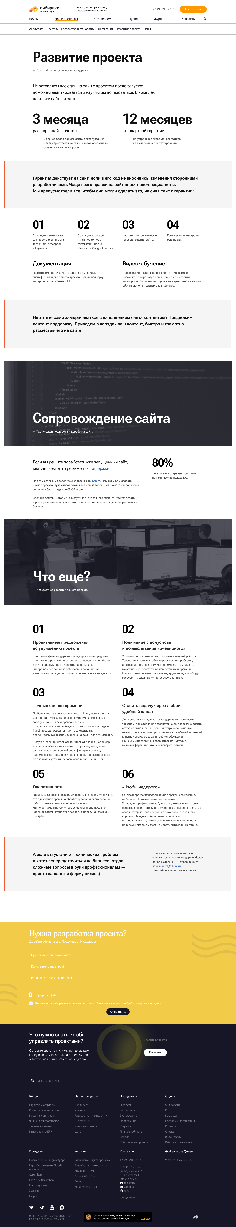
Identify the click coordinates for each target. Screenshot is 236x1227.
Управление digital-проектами (93, 1160)
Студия (133, 18)
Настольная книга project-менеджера (58, 1059)
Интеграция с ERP (40, 1131)
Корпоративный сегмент (45, 1110)
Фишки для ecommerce (44, 1121)
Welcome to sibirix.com (179, 1160)
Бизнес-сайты (128, 1115)
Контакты (188, 18)
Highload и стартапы (42, 1105)
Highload (125, 1105)
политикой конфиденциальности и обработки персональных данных (124, 1003)
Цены (147, 29)
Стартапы (126, 1126)
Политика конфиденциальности (47, 1218)
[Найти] (32, 1080)
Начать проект (193, 9)
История (170, 1110)
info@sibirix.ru (171, 866)
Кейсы (34, 18)
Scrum (96, 481)
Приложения (128, 1121)
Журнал (159, 18)
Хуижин (34, 1190)
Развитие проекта (86, 1126)
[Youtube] (52, 1209)
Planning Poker (38, 1185)
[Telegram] (42, 1208)
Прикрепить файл (46, 995)
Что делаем (102, 18)
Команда (171, 1115)
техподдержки (96, 468)
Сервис (124, 1137)
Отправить (118, 1011)
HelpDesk (35, 1196)
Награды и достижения (180, 1121)
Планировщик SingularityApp (47, 1160)
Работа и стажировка (178, 1142)
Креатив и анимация (42, 1115)
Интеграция (105, 29)
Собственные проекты (134, 1142)
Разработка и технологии (77, 29)
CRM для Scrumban (41, 1180)
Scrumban (35, 1174)
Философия (172, 1105)
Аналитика (36, 29)
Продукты (36, 1151)
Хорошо (146, 1218)
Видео (78, 1181)
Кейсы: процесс (85, 1176)
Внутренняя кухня (86, 1170)
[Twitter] (31, 1208)
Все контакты (128, 1198)
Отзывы (170, 1131)
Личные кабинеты (40, 1126)
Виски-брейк (173, 1137)
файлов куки (122, 1218)
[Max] (62, 1208)
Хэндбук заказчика (86, 1186)
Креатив (52, 29)
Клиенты (170, 1126)
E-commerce (127, 1110)
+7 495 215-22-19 (164, 9)
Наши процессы (66, 18)
